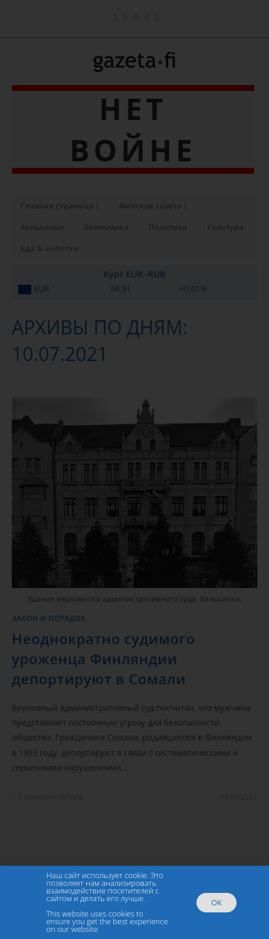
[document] (134, 469)
